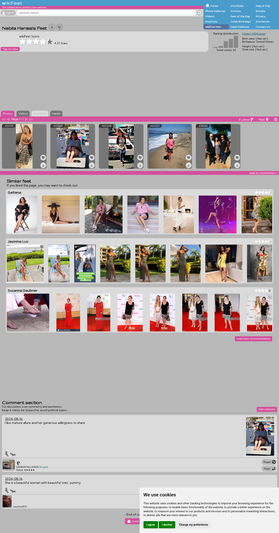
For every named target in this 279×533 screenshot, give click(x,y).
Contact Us (263, 27)
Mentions (211, 21)
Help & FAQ (263, 6)
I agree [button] (151, 524)
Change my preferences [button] (193, 524)
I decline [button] (167, 524)
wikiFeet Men (213, 27)
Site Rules (237, 6)
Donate (260, 11)
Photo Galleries (215, 11)
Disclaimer (263, 21)
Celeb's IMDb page (253, 33)
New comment (267, 409)
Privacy (261, 16)
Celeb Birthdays (241, 21)
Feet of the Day (240, 16)
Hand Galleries (240, 27)
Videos (209, 16)
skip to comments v (263, 172)
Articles (236, 11)
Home (214, 6)
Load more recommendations (253, 338)
